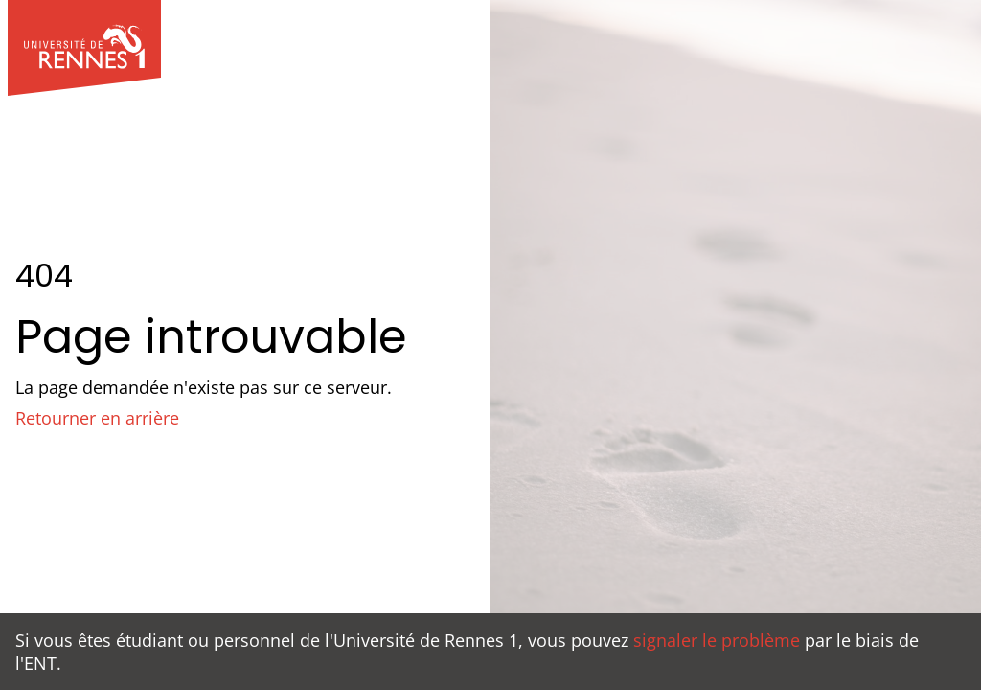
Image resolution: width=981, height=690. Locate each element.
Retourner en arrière (97, 417)
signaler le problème (716, 640)
